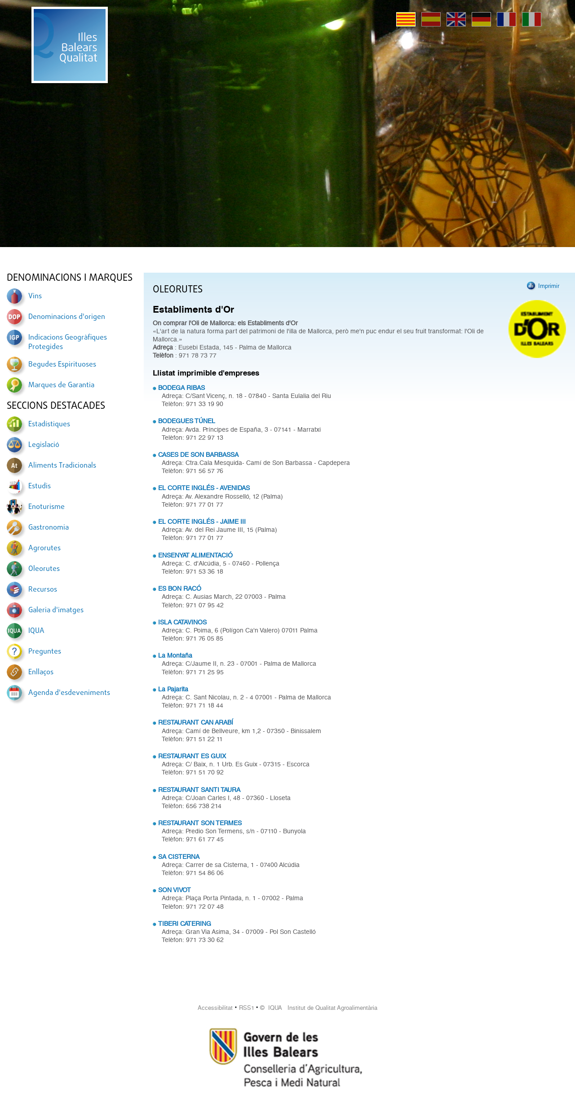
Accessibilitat (215, 1007)
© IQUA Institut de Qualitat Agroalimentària (318, 1007)
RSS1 (246, 1007)
